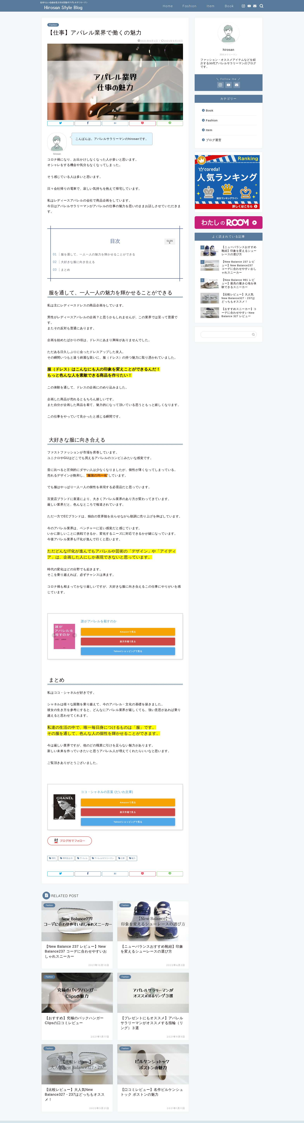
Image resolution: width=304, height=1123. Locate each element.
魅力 (133, 840)
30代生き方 (67, 840)
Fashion (190, 6)
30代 (53, 840)
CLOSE (170, 242)
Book (229, 6)
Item (211, 6)
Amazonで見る (98, 633)
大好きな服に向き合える (86, 262)
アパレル (83, 840)
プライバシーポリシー (56, 1118)
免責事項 (78, 1118)
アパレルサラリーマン (104, 840)
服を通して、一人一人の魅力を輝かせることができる (106, 254)
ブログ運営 (213, 140)
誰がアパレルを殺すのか (99, 622)
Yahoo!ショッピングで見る (98, 643)
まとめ (73, 269)
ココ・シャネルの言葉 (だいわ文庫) (107, 783)
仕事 (122, 840)
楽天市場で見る (135, 633)
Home (168, 6)
